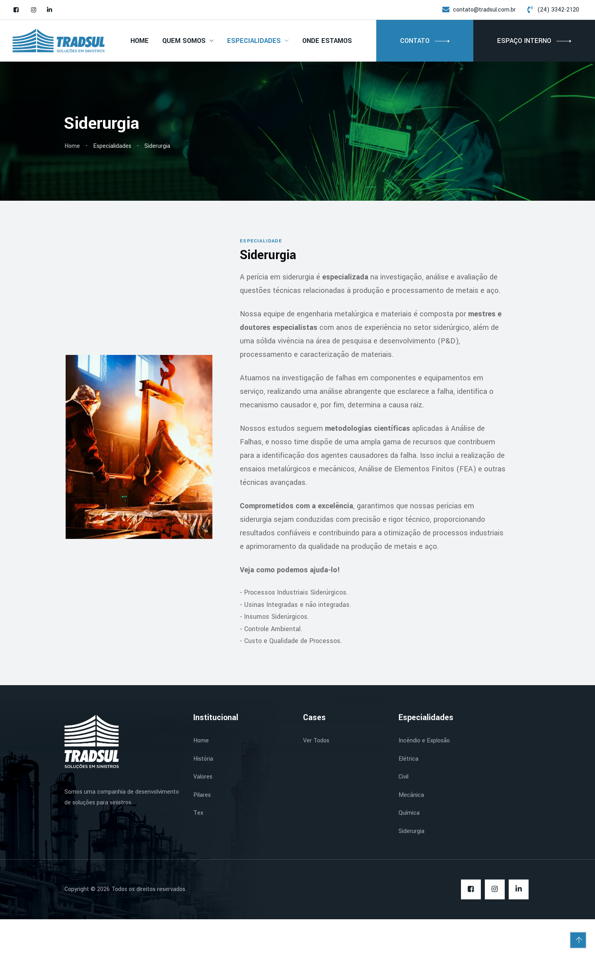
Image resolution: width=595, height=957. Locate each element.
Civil (403, 814)
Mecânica (411, 833)
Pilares (202, 833)
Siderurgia (411, 869)
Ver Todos (316, 778)
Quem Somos (184, 40)
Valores (202, 814)
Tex (198, 851)
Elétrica (408, 796)
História (203, 796)
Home (139, 40)
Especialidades (254, 40)
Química (409, 851)
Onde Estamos (327, 40)
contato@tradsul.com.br (484, 10)
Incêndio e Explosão (424, 778)
